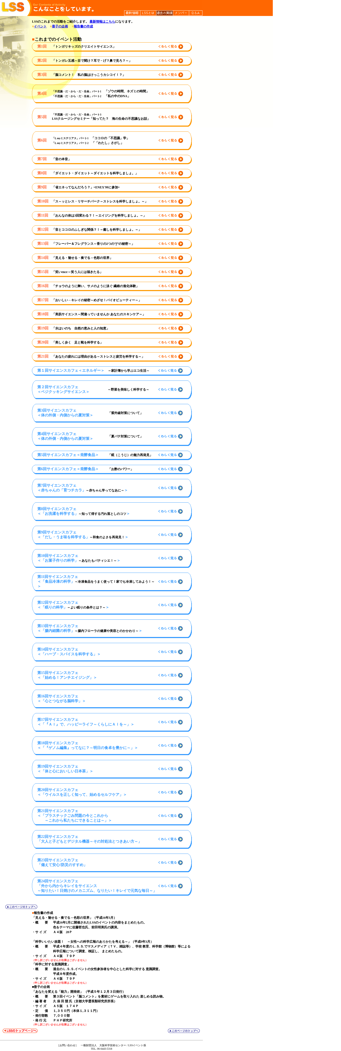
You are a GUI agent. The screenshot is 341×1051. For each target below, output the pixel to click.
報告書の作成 (83, 26)
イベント (40, 26)
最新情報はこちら (102, 21)
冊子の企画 (60, 26)
